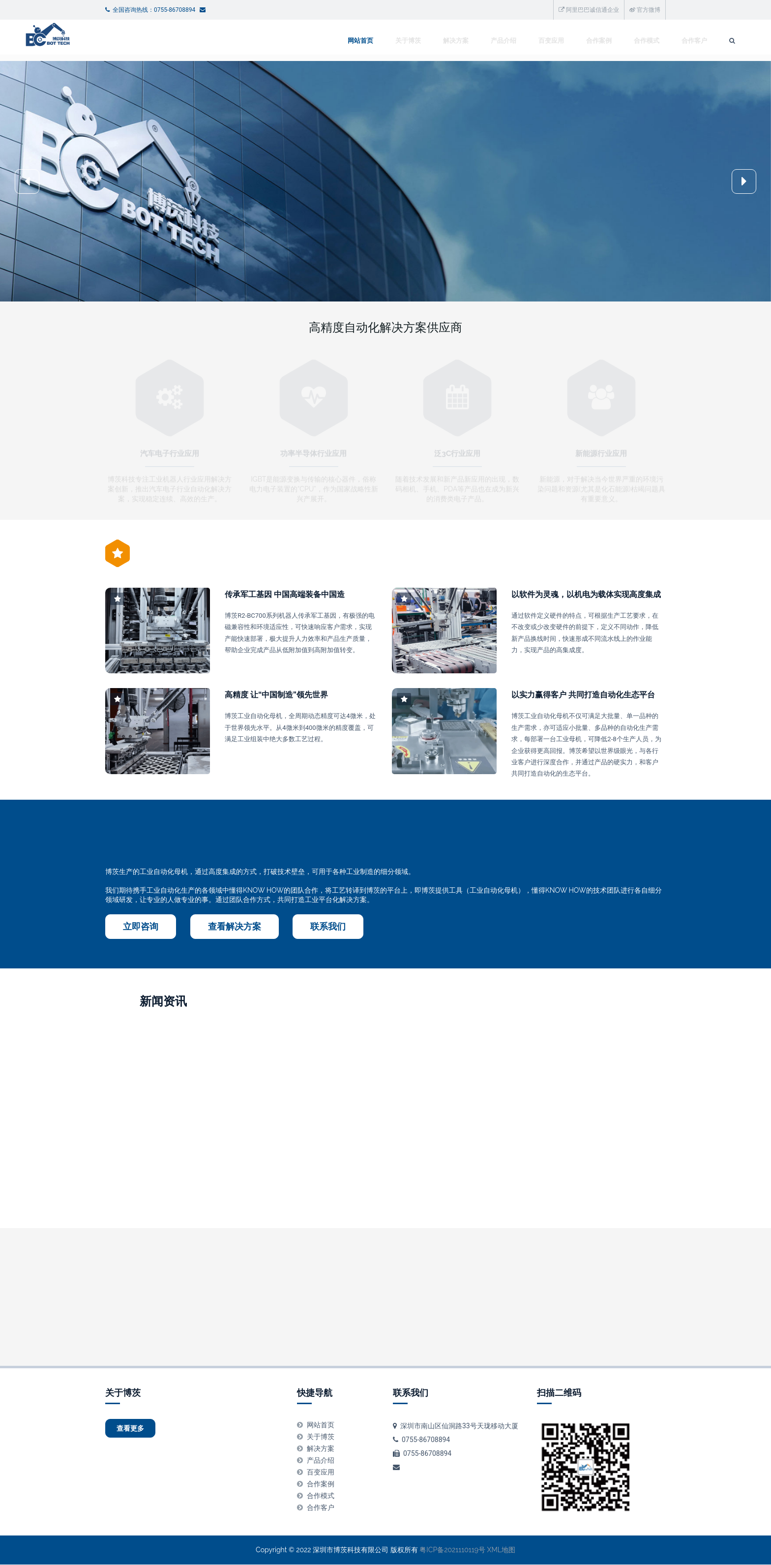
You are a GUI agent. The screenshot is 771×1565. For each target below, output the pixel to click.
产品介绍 (422, 40)
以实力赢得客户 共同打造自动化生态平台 (583, 695)
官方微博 (644, 9)
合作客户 (612, 40)
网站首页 (279, 40)
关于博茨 (326, 40)
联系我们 (328, 927)
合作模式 (565, 40)
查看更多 (137, 1430)
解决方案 (374, 40)
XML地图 (501, 1551)
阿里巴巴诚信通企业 (589, 9)
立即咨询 (140, 927)
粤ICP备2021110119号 (452, 1551)
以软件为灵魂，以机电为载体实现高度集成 (586, 595)
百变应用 (469, 40)
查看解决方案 (234, 927)
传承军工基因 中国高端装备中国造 (285, 595)
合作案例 (517, 40)
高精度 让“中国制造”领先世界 (276, 695)
